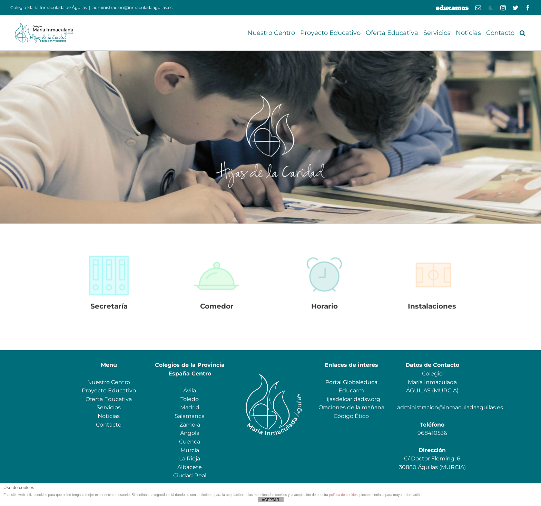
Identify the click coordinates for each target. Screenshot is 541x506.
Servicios (109, 407)
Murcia (189, 450)
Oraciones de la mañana (351, 407)
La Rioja (189, 458)
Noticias (109, 416)
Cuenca (189, 441)
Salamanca (190, 416)
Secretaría (109, 309)
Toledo (189, 399)
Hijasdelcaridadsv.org (351, 399)
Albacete (189, 467)
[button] (522, 33)
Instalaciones (432, 309)
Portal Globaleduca (351, 382)
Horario (324, 309)
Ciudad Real (189, 475)
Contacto (108, 424)
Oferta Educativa (109, 399)
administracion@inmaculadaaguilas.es (132, 7)
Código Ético (351, 416)
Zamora (189, 424)
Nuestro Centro (108, 382)
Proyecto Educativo (109, 390)
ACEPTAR (270, 500)
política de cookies (343, 495)
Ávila (189, 390)
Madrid (189, 407)
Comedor (217, 309)
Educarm (351, 390)
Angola (189, 433)
